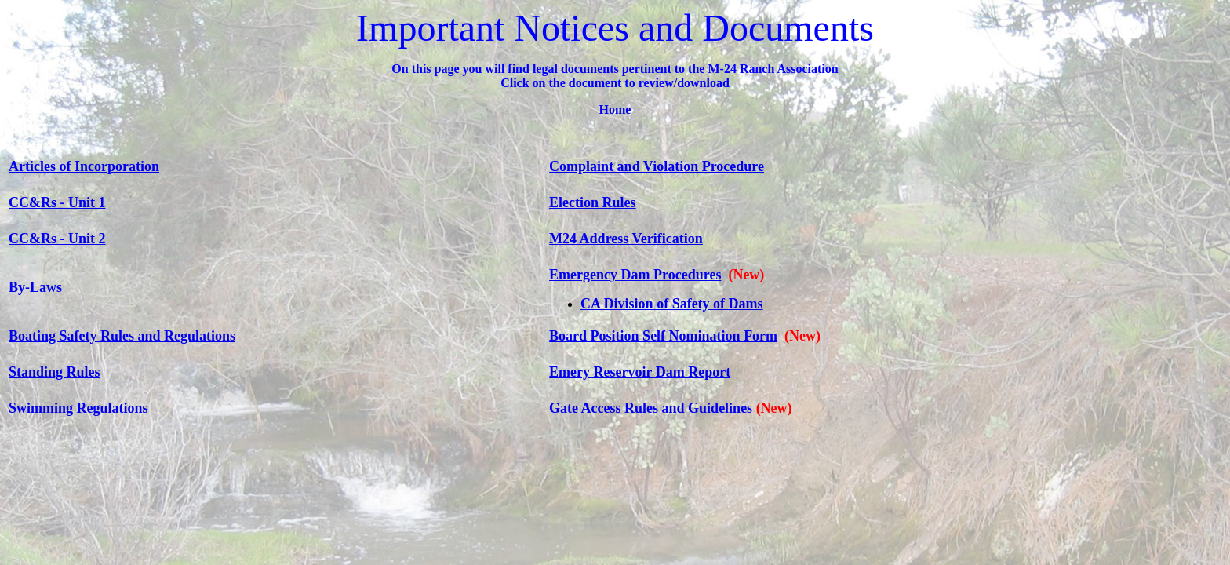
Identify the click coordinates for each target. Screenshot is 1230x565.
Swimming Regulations (78, 408)
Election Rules (592, 202)
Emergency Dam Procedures (635, 274)
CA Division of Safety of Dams (671, 304)
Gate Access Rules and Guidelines (650, 408)
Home (615, 109)
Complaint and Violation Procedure (656, 166)
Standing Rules (54, 372)
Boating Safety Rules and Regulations (122, 336)
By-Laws (35, 287)
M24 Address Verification (626, 238)
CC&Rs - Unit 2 (57, 238)
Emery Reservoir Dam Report (639, 372)
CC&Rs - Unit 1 (57, 202)
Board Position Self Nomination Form (663, 336)
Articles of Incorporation (84, 166)
